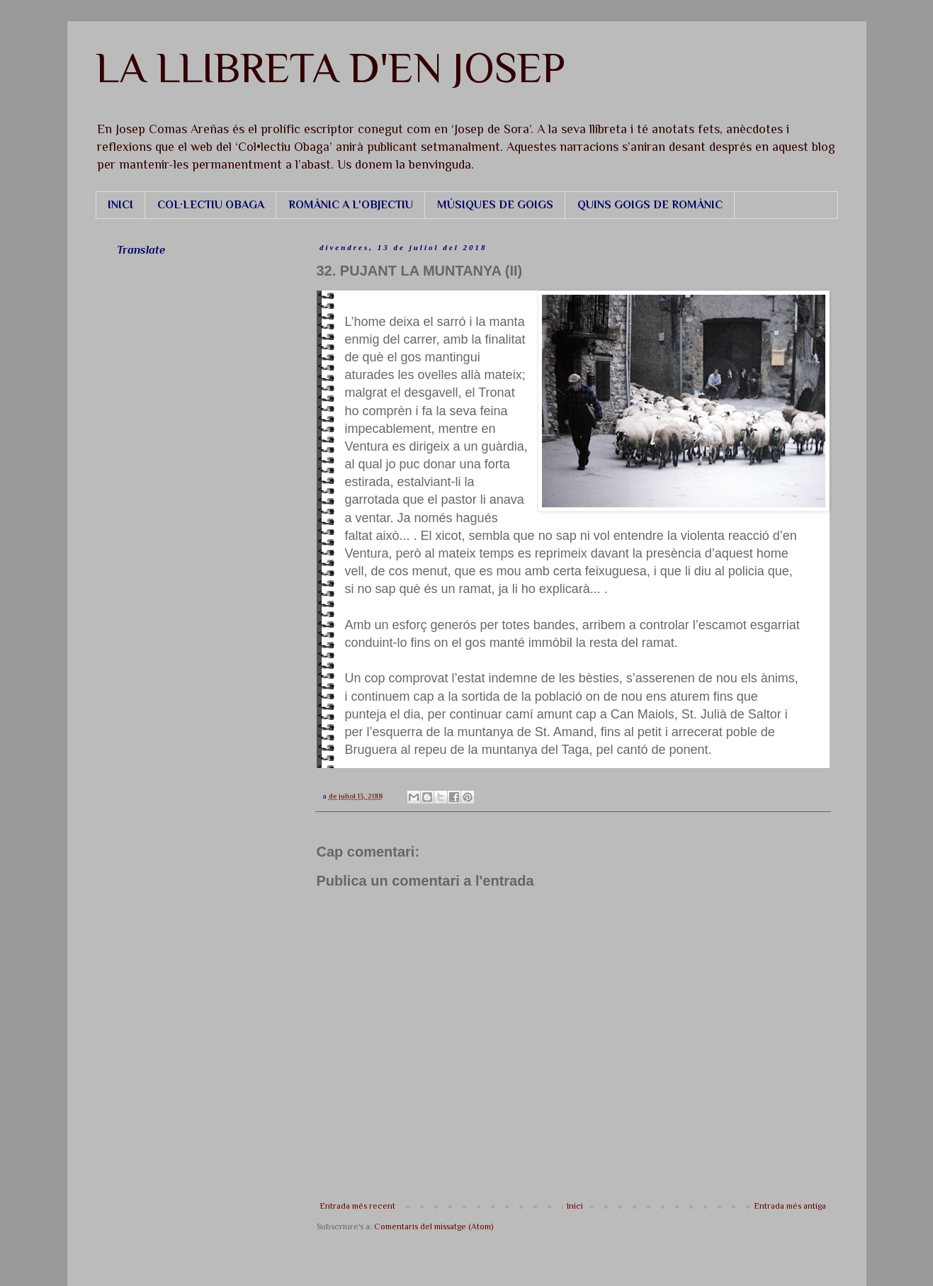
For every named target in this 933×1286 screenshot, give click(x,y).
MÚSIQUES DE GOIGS (495, 204)
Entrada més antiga (790, 1206)
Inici (575, 1206)
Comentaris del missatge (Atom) (433, 1226)
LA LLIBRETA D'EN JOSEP (330, 67)
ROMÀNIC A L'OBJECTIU (350, 204)
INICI (120, 204)
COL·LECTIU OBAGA (210, 204)
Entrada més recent (357, 1206)
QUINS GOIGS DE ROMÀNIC (650, 204)
